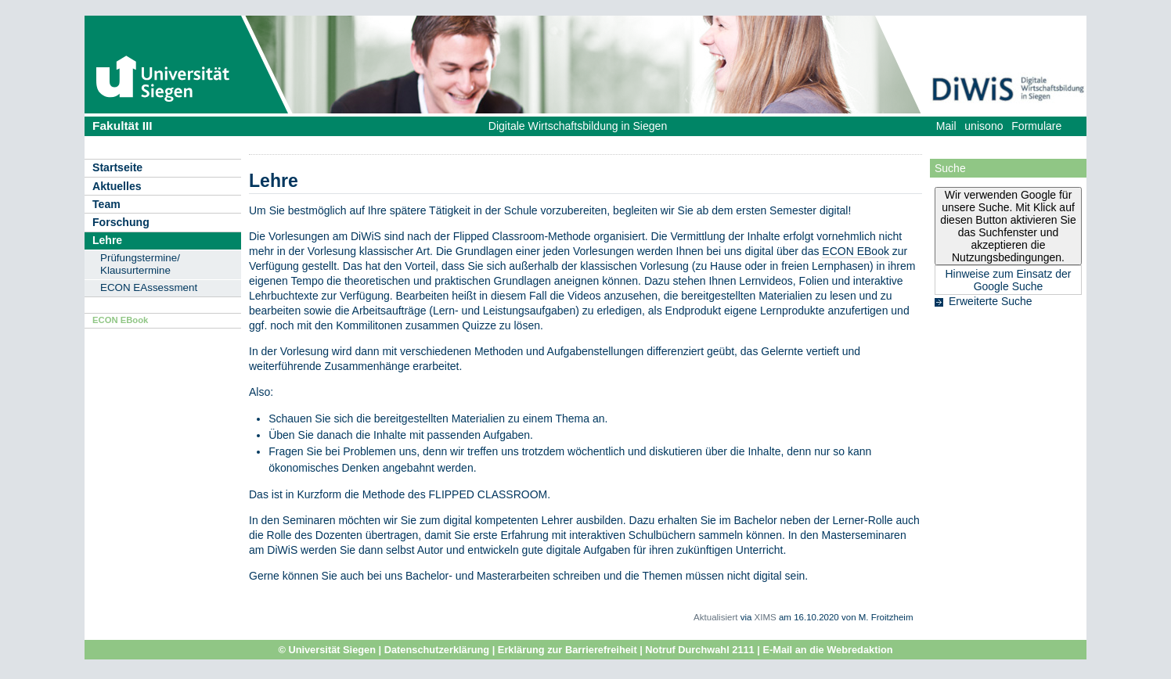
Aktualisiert (715, 617)
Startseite (117, 167)
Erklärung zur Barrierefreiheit (567, 650)
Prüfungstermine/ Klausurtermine (140, 264)
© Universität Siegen (327, 650)
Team (106, 204)
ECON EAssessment (148, 287)
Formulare (1036, 126)
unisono (983, 126)
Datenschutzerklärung (436, 650)
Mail (946, 126)
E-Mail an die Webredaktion (827, 650)
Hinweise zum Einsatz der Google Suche (1008, 280)
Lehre (107, 240)
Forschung (121, 222)
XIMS (765, 617)
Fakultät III (122, 125)
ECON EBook (120, 320)
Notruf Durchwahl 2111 (699, 650)
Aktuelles (117, 186)
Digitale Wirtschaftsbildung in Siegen (578, 126)
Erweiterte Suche (990, 301)
